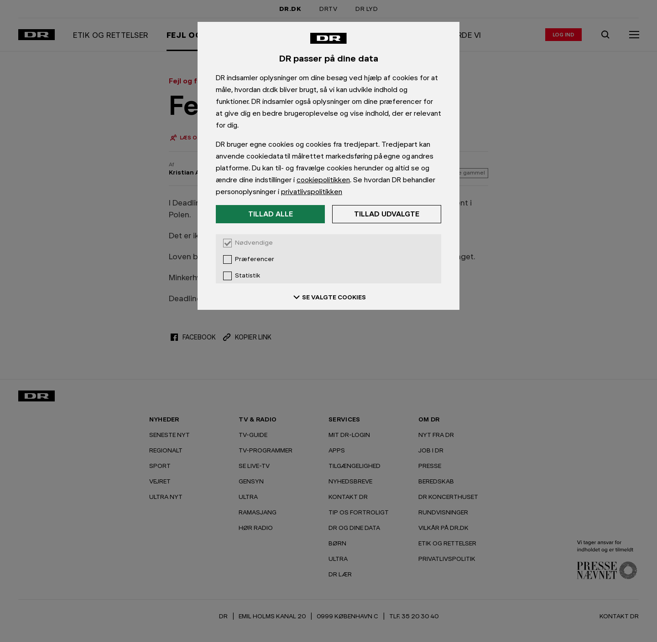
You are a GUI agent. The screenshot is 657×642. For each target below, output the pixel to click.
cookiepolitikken (323, 179)
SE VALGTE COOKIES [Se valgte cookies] (328, 297)
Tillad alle (270, 214)
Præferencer (254, 259)
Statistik (247, 276)
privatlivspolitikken (311, 191)
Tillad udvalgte (386, 214)
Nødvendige (254, 243)
